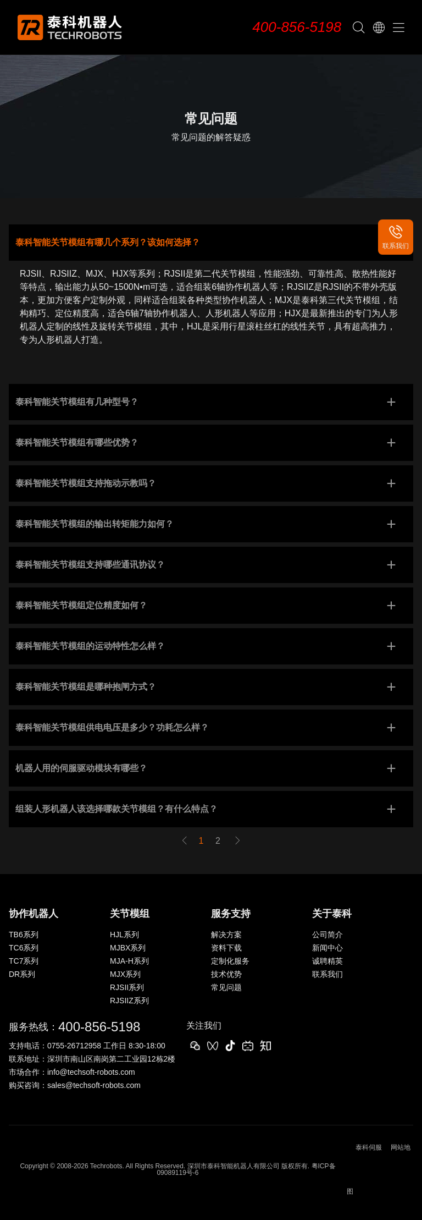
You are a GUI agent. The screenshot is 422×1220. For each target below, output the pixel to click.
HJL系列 (124, 934)
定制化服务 (230, 961)
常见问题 (226, 987)
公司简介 (327, 934)
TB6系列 (23, 934)
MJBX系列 (128, 947)
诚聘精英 (327, 961)
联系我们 (327, 974)
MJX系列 (125, 974)
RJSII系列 (127, 987)
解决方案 (226, 934)
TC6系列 (23, 947)
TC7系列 (23, 961)
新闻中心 (327, 947)
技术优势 (226, 974)
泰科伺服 (369, 1147)
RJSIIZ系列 (129, 1000)
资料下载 (226, 947)
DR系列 (22, 974)
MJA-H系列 (129, 961)
